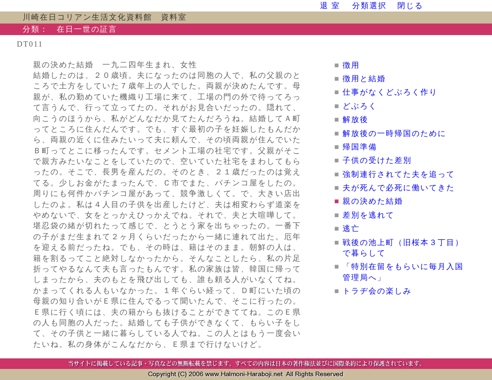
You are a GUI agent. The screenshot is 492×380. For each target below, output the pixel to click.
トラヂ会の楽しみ (377, 291)
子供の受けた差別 (377, 160)
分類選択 (369, 5)
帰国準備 (360, 147)
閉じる (410, 5)
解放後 (356, 119)
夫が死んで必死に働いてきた (399, 188)
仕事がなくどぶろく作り (390, 92)
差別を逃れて (368, 215)
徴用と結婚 (364, 78)
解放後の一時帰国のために (399, 133)
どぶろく (360, 106)
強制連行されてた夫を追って (399, 174)
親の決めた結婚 (373, 201)
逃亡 (351, 228)
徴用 (351, 65)
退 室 (330, 5)
